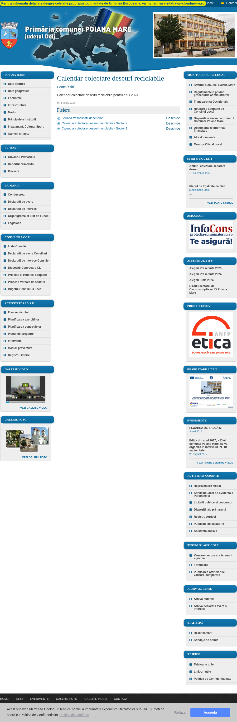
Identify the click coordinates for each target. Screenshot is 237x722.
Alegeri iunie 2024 (201, 280)
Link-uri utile (202, 671)
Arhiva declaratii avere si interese (210, 607)
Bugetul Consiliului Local (25, 289)
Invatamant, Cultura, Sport (26, 126)
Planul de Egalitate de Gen (207, 186)
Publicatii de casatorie (209, 524)
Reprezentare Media (207, 486)
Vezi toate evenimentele (215, 462)
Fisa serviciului (18, 312)
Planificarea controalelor (24, 326)
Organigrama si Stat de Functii (28, 216)
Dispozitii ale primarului (210, 509)
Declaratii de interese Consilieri (29, 260)
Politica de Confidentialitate (212, 678)
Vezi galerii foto (34, 457)
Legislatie (14, 223)
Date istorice (16, 84)
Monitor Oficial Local (208, 144)
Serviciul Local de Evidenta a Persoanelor (213, 494)
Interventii (15, 341)
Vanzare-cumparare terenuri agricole (213, 557)
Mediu (12, 112)
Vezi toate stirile (220, 202)
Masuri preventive (20, 348)
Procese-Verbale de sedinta (26, 282)
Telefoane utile (204, 664)
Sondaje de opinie (206, 640)
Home (210, 3)
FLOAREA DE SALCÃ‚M (205, 428)
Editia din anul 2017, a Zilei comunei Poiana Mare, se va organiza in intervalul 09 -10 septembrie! (208, 445)
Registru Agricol (205, 516)
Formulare (201, 565)
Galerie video (95, 699)
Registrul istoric (19, 355)
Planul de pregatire (21, 333)
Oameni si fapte (18, 133)
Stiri (71, 87)
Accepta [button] (210, 712)
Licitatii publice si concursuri (213, 502)
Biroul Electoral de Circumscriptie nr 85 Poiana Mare (208, 289)
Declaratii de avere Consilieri (27, 253)
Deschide (173, 118)
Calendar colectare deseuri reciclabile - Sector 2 (95, 123)
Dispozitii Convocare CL (24, 267)
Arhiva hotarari (204, 599)
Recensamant (203, 633)
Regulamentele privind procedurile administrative (212, 94)
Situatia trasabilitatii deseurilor (82, 118)
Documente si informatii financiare (210, 129)
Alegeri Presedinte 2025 (205, 268)
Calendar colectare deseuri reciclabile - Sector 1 (95, 128)
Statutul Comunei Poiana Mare (214, 85)
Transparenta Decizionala (211, 101)
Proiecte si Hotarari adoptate (27, 275)
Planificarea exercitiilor (23, 319)
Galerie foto (66, 699)
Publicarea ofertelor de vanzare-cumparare (209, 573)
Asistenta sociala (205, 531)
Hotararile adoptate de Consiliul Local (209, 110)
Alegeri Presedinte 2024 (205, 274)
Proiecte (13, 171)
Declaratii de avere (20, 201)
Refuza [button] (179, 712)
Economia (15, 98)
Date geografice (18, 91)
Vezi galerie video (33, 407)
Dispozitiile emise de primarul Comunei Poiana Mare (214, 120)
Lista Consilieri (18, 246)
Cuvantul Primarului (21, 157)
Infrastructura (17, 105)
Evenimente (39, 699)
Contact (231, 3)
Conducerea (16, 194)
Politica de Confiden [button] (74, 715)
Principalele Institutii (22, 119)
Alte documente (204, 137)
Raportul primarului (21, 164)
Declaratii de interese (22, 208)
